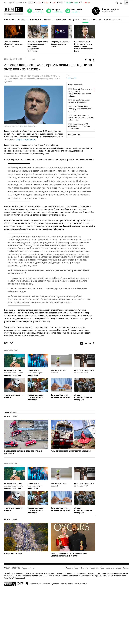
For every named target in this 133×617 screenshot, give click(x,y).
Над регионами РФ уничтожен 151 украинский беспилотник (79, 126)
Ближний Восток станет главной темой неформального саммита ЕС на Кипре (80, 92)
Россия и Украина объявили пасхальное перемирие (13, 43)
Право (85, 20)
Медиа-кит (94, 568)
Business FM (71, 78)
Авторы (118, 568)
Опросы (125, 568)
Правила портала (107, 568)
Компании (35, 20)
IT (119, 20)
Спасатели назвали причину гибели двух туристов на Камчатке (80, 117)
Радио (76, 568)
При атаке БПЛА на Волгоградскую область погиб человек (80, 108)
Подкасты (22, 20)
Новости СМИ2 (10, 412)
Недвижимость (107, 20)
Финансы (48, 20)
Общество (74, 20)
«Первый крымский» (25, 139)
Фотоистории (10, 417)
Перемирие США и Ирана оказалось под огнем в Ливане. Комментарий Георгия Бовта (83, 46)
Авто (93, 20)
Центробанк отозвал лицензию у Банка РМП (79, 101)
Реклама (69, 568)
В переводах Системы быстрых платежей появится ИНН (60, 43)
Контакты (84, 568)
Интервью (9, 20)
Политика (61, 20)
